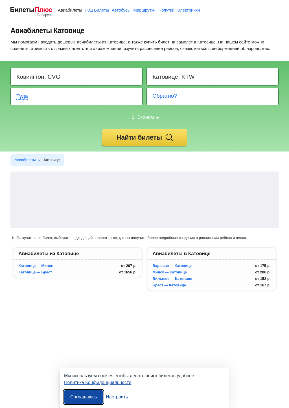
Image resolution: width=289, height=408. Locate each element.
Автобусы (121, 10)
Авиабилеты (70, 10)
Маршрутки (144, 10)
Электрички (188, 10)
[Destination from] (77, 76)
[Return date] (213, 96)
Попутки (166, 10)
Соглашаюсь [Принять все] (83, 396)
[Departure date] (77, 96)
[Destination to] (213, 76)
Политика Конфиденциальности (97, 382)
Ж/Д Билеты (97, 10)
